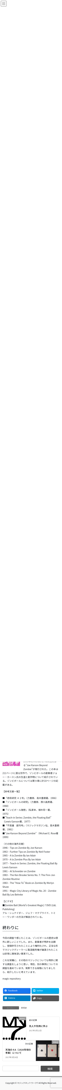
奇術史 (24, 1007)
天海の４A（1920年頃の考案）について (18, 1051)
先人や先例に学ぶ (38, 1026)
